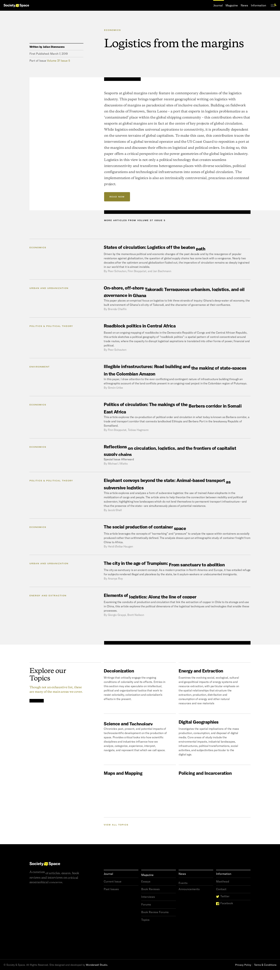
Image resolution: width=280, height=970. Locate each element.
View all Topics (116, 825)
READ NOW (117, 196)
